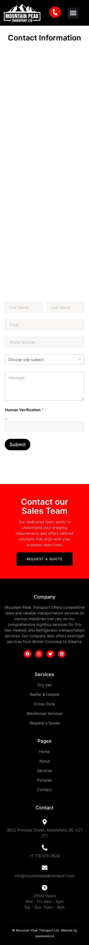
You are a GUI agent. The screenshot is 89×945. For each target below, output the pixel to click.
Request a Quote (45, 559)
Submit (17, 444)
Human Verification (24, 410)
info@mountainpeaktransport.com (44, 875)
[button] (73, 13)
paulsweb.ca (44, 936)
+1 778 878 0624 (44, 855)
